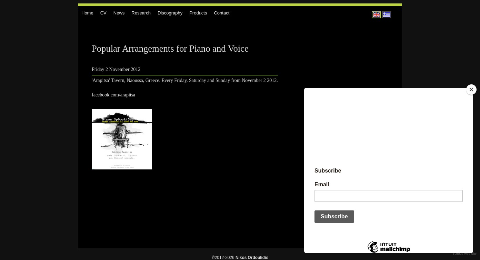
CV (103, 12)
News (119, 12)
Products (198, 12)
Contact (221, 12)
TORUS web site (465, 254)
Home (87, 12)
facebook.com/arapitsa (113, 94)
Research (141, 12)
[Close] (471, 89)
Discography (170, 12)
